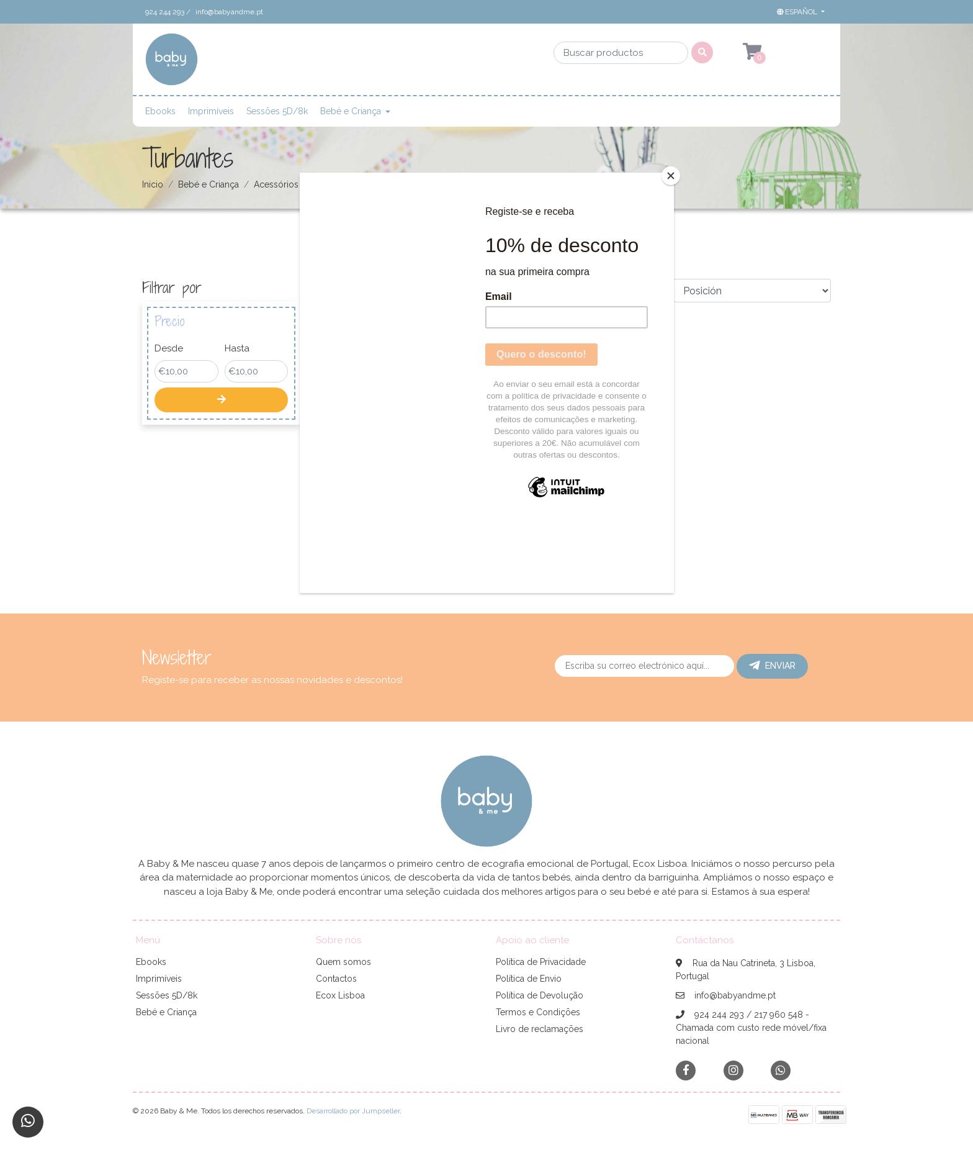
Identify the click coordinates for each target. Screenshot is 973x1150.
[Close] (670, 175)
